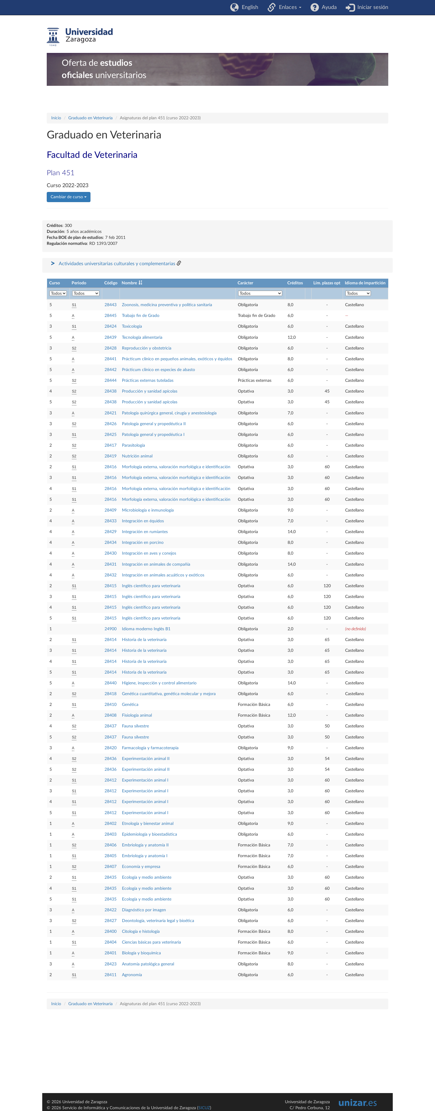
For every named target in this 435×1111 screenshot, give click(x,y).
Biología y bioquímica (141, 953)
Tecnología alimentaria (142, 337)
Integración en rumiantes (145, 532)
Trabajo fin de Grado (140, 316)
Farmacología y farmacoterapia (150, 748)
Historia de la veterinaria (144, 640)
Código (110, 283)
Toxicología (132, 326)
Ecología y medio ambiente (146, 877)
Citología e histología (141, 932)
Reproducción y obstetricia (146, 348)
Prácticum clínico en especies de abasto (158, 370)
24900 (111, 629)
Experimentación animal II (146, 759)
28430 (111, 553)
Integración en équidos (143, 521)
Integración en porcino (143, 543)
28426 (111, 424)
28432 (111, 575)
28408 (111, 715)
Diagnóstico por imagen (144, 910)
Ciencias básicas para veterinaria (151, 942)
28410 (111, 705)
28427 (111, 921)
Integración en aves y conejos (149, 553)
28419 (111, 456)
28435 (111, 877)
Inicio (56, 118)
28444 (111, 381)
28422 (111, 910)
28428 (111, 348)
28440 (111, 683)
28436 (111, 759)
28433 (111, 521)
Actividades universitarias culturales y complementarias (117, 263)
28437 (111, 726)
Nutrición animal (137, 456)
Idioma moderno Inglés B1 (146, 629)
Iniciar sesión (371, 7)
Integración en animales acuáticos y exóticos (163, 575)
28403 (111, 834)
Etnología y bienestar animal (147, 824)
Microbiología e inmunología (148, 510)
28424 (111, 326)
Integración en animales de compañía (156, 564)
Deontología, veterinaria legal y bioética (158, 921)
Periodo (79, 283)
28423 (111, 964)
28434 (111, 543)
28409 (111, 510)
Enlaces (288, 7)
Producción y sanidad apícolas (149, 391)
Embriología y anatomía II (145, 845)
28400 (111, 932)
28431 (111, 564)
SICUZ (204, 1108)
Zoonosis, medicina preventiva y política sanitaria (167, 305)
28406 (111, 845)
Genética (130, 705)
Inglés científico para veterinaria (151, 586)
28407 (111, 867)
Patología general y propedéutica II (154, 424)
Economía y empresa (141, 867)
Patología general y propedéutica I (153, 435)
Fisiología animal (137, 715)
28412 (111, 780)
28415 (111, 586)
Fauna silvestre (135, 726)
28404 (111, 942)
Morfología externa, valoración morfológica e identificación (176, 467)
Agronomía (132, 975)
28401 (111, 953)
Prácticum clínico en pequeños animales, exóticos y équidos (177, 359)
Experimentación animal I (145, 780)
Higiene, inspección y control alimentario (159, 683)
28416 (111, 467)
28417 (111, 445)
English (248, 7)
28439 (111, 337)
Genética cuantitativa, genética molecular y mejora (169, 694)
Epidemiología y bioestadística (149, 834)
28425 (111, 435)
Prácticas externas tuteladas (147, 381)
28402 (111, 824)
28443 (111, 305)
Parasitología (133, 445)
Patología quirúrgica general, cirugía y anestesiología (169, 413)
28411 (111, 975)
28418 (111, 694)
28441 (111, 359)
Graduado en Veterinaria (90, 118)
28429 (111, 532)
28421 (111, 413)
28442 (111, 370)
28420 (111, 748)
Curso (54, 283)
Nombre (129, 283)
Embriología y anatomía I (144, 856)
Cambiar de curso (69, 197)
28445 (111, 316)
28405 (111, 856)
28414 (111, 640)
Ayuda (328, 7)
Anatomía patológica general (148, 964)
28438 (111, 391)
